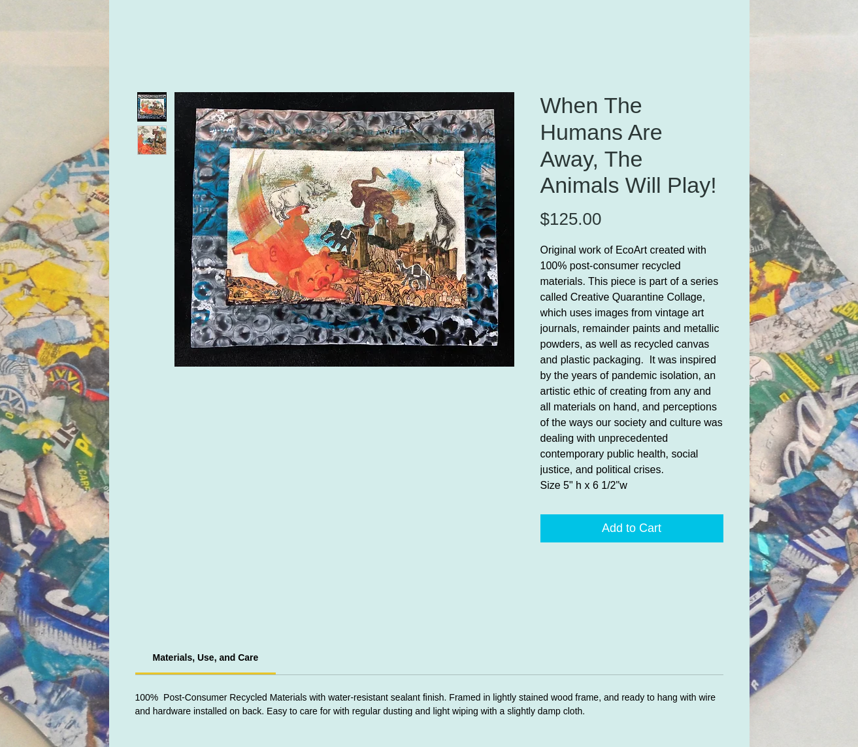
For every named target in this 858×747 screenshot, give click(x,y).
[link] (206, 657)
